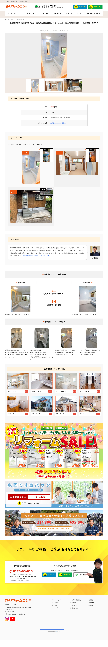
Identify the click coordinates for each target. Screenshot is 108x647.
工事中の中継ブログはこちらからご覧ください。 (37, 255)
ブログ (79, 13)
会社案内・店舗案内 (93, 13)
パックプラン (55, 602)
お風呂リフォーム (55, 123)
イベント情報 (55, 608)
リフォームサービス (57, 600)
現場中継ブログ (74, 605)
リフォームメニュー (14, 13)
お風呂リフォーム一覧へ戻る (54, 291)
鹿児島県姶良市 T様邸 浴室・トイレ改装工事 (21, 300)
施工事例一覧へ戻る (54, 303)
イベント (69, 13)
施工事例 (46, 13)
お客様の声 (57, 13)
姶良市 (64, 123)
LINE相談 (91, 605)
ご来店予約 (91, 602)
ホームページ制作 (51, 631)
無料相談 (91, 600)
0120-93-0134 (24, 571)
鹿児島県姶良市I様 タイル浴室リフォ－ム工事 (87, 300)
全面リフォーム (32, 13)
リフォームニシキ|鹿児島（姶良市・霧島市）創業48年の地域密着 (52, 629)
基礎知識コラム (74, 608)
